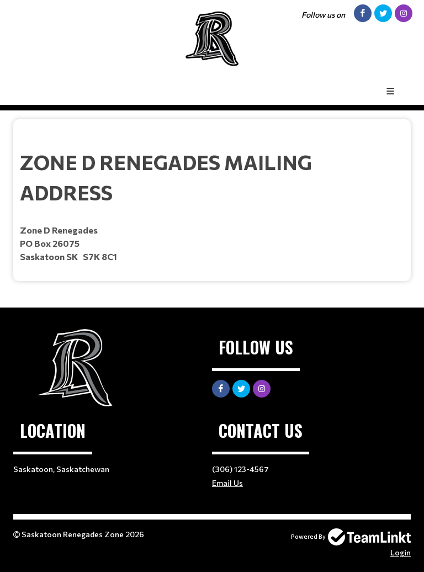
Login (400, 552)
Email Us (227, 483)
